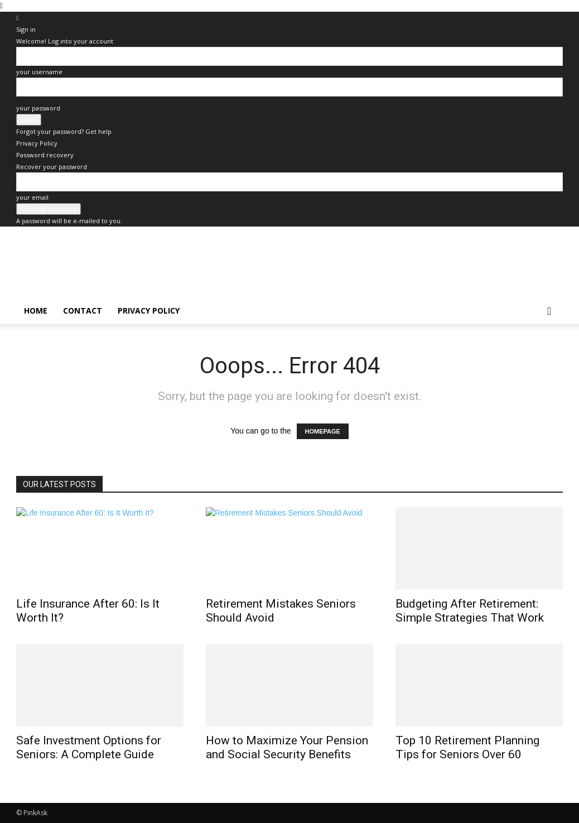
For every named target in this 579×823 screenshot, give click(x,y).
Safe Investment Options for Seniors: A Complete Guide (88, 747)
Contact (82, 310)
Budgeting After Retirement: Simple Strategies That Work (469, 610)
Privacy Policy (36, 143)
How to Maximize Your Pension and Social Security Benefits (287, 747)
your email (32, 197)
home (35, 310)
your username (39, 72)
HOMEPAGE (322, 431)
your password (38, 108)
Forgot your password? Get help (64, 131)
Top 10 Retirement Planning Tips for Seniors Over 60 (467, 747)
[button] (549, 311)
